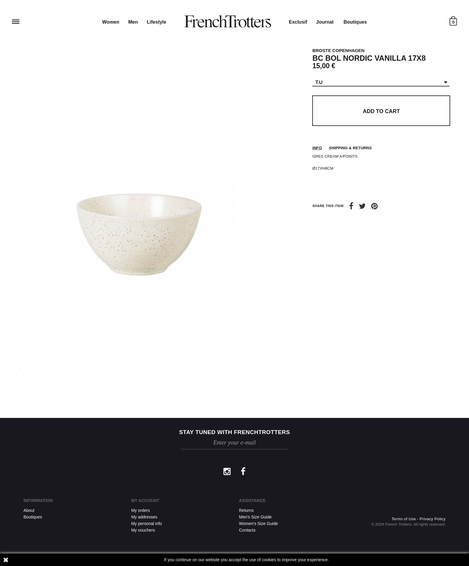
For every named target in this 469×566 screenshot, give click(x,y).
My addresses (144, 517)
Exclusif (298, 22)
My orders (140, 510)
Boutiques (355, 22)
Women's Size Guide (258, 523)
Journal (325, 22)
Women (110, 22)
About (28, 510)
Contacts (247, 530)
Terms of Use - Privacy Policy (419, 519)
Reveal (15, 21)
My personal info (146, 523)
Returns (246, 510)
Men (133, 22)
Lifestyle (156, 22)
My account (145, 500)
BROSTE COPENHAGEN (338, 50)
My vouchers (143, 530)
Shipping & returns (350, 148)
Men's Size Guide (255, 517)
